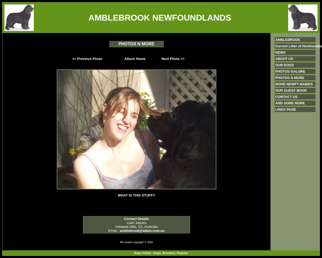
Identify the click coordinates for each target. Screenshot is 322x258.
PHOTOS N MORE (289, 78)
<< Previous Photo (87, 59)
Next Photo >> (172, 59)
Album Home (135, 59)
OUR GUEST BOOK (291, 90)
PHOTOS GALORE (290, 71)
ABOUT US (284, 59)
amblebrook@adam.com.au (142, 231)
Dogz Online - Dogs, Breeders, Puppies (161, 253)
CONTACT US (286, 97)
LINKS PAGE (285, 109)
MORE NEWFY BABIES (294, 84)
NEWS (280, 52)
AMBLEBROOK (287, 40)
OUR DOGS (284, 65)
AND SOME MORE (290, 103)
